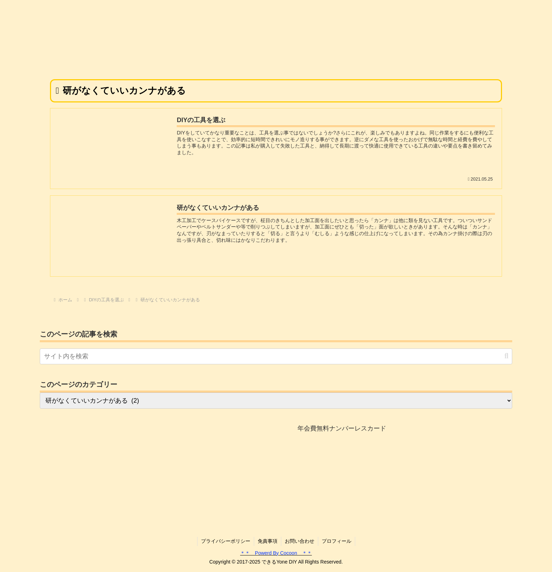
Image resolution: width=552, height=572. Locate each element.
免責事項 (267, 541)
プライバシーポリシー (225, 541)
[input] (276, 356)
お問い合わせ (299, 541)
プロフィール (336, 541)
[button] (506, 356)
